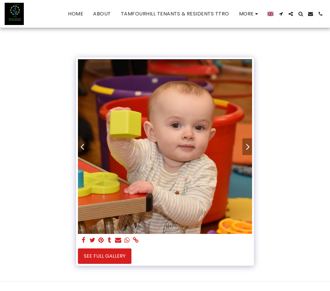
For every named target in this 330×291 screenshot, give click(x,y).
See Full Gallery (105, 256)
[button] (280, 13)
